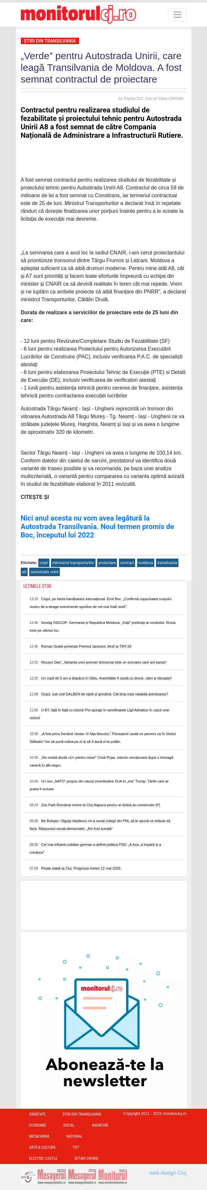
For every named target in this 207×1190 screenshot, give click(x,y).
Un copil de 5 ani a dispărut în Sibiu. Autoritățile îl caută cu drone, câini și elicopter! (106, 678)
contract (127, 563)
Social (69, 1125)
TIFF (75, 1147)
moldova (145, 563)
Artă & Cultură (42, 1147)
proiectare (107, 563)
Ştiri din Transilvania (50, 41)
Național (74, 1136)
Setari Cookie (86, 1158)
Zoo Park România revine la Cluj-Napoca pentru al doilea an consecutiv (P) (100, 805)
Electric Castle (43, 1158)
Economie (37, 1125)
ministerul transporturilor (73, 563)
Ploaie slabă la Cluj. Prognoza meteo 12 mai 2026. (81, 868)
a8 (24, 572)
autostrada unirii (44, 572)
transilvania (167, 563)
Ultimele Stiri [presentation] (37, 586)
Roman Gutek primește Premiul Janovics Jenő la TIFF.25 (86, 646)
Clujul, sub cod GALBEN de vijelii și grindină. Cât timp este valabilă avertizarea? (104, 694)
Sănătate (37, 1114)
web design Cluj (168, 1173)
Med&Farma (39, 1136)
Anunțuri (100, 1125)
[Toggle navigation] (177, 14)
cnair (44, 563)
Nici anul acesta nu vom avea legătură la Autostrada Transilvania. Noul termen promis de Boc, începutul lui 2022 (97, 526)
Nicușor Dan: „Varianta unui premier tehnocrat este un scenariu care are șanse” (104, 662)
